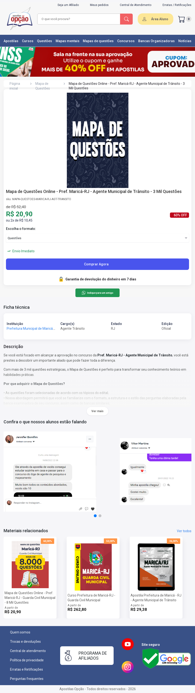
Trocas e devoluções (25, 641)
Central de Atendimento (135, 5)
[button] (95, 515)
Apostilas (11, 41)
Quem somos (20, 632)
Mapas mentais (67, 41)
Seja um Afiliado (68, 5)
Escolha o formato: (21, 229)
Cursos (27, 41)
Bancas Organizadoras (156, 41)
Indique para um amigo (97, 293)
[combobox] (78, 19)
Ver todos (184, 531)
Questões (44, 41)
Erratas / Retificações (177, 5)
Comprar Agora (96, 264)
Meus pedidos (99, 5)
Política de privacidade (27, 660)
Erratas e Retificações (26, 669)
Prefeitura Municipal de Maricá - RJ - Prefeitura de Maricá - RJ (53, 328)
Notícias (184, 41)
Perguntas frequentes (26, 679)
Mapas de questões (98, 41)
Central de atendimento (28, 651)
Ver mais (97, 411)
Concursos (126, 41)
